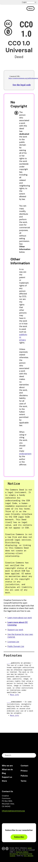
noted (29, 848)
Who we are (7, 765)
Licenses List (13, 641)
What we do (7, 769)
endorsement (25, 453)
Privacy (24, 770)
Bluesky (6, 816)
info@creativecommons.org (13, 811)
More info (14, 695)
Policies (24, 776)
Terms (23, 781)
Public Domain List (15, 646)
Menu (30, 8)
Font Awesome (28, 856)
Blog (4, 773)
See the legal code (22, 84)
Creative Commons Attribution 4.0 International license (21, 854)
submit (33, 755)
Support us (7, 777)
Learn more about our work (19, 617)
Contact (24, 765)
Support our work (15, 629)
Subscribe (19, 837)
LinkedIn (18, 816)
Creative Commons (11, 9)
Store (4, 781)
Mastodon (12, 816)
